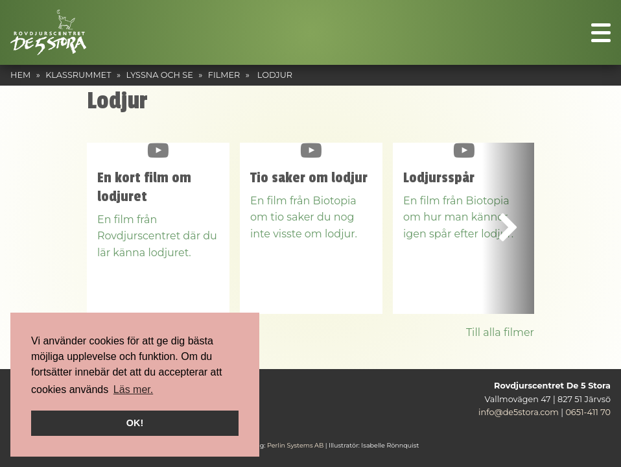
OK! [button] (134, 423)
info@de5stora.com (518, 412)
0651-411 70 (588, 412)
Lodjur (274, 75)
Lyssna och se (159, 75)
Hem (20, 75)
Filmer (224, 75)
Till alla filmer (500, 332)
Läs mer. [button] (133, 389)
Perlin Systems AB (295, 445)
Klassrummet (78, 75)
